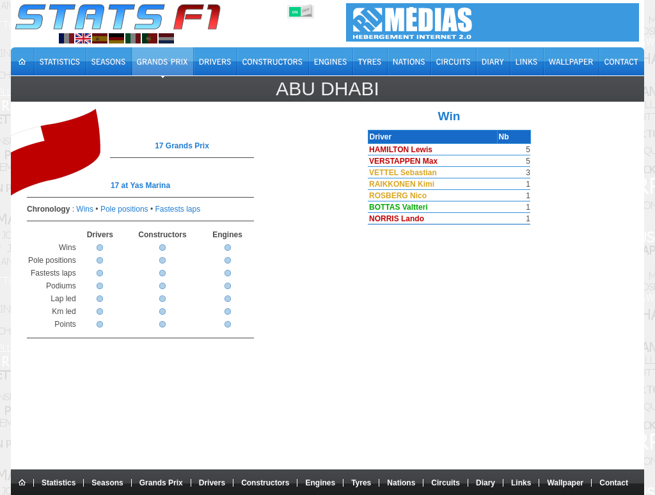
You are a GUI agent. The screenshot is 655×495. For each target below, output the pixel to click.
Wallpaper (565, 482)
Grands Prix (161, 482)
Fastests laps (177, 209)
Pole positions (124, 209)
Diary (485, 482)
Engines (320, 482)
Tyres (361, 482)
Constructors (265, 482)
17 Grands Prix (182, 145)
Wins (84, 209)
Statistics (58, 482)
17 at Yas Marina (140, 185)
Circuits (445, 482)
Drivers (212, 482)
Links (521, 482)
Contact (613, 482)
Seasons (107, 482)
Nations (401, 482)
